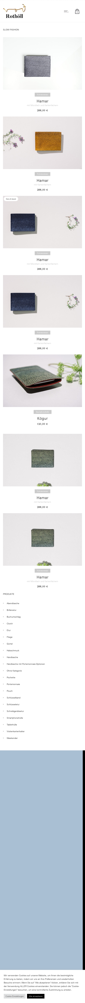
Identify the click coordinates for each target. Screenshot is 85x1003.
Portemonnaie (13, 684)
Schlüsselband (13, 697)
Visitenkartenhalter (16, 731)
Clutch (10, 623)
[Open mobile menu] (67, 11)
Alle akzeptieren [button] (36, 996)
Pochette (11, 677)
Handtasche (12, 657)
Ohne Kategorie (14, 670)
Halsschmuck (13, 650)
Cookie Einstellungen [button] (15, 996)
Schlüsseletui (13, 704)
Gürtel (10, 643)
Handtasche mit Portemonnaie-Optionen (26, 664)
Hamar (43, 101)
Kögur (42, 418)
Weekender (12, 738)
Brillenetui (11, 610)
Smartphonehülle (15, 718)
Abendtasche (13, 603)
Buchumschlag (14, 616)
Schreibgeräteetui (15, 711)
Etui (9, 630)
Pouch (10, 691)
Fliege (9, 637)
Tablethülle (12, 724)
